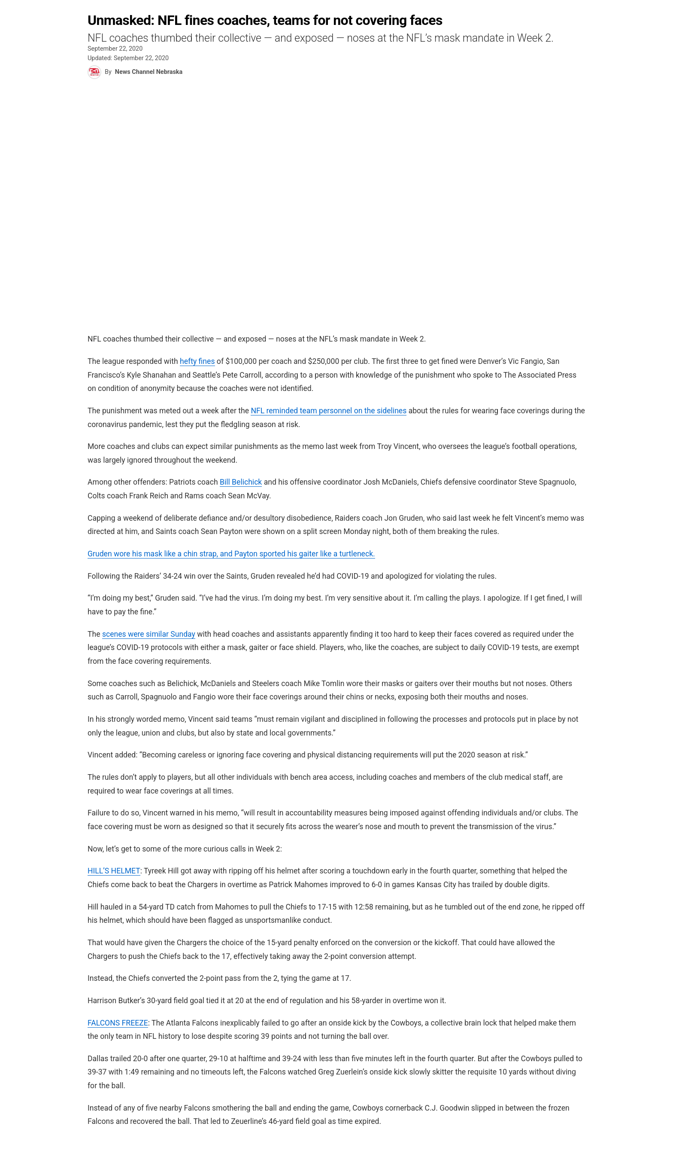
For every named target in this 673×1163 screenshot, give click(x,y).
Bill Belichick (241, 482)
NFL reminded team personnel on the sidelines (328, 410)
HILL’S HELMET (114, 871)
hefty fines (197, 361)
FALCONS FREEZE (118, 1023)
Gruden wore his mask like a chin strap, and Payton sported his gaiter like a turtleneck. (231, 553)
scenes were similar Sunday (148, 634)
